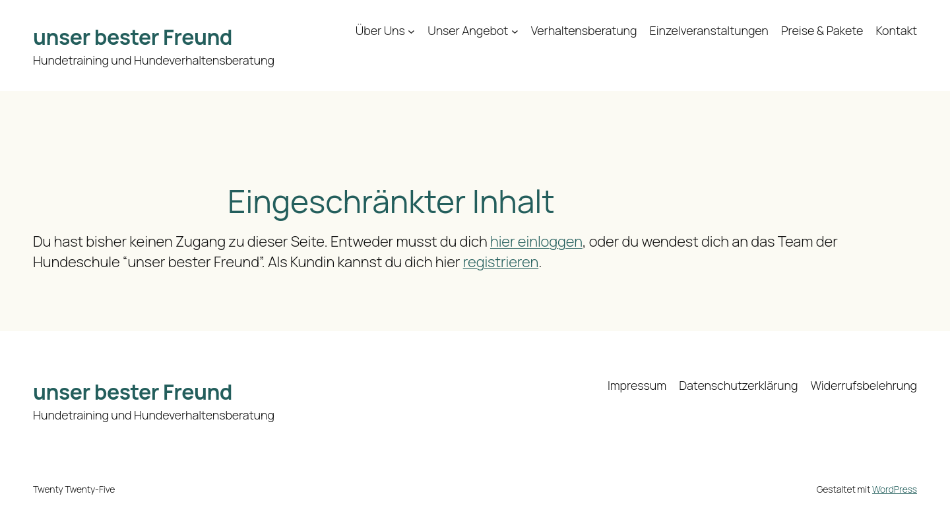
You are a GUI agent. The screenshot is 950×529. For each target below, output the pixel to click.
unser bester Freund (132, 36)
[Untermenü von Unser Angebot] (515, 30)
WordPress (894, 489)
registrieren (500, 262)
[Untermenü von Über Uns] (411, 30)
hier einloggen (536, 241)
